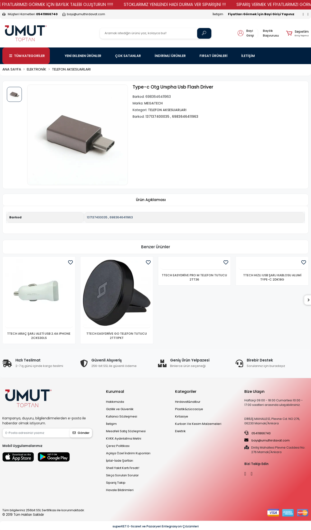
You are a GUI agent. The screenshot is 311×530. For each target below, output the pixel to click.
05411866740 (257, 433)
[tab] (151, 200)
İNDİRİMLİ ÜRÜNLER (170, 55)
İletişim (218, 14)
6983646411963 (121, 217)
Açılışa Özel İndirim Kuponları (128, 453)
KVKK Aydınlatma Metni (123, 438)
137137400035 (97, 217)
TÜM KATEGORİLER (27, 55)
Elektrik (180, 431)
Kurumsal (115, 391)
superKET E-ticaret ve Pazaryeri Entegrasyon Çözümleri (155, 526)
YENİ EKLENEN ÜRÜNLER (83, 55)
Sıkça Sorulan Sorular (122, 475)
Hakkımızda (115, 401)
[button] (297, 33)
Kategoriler (185, 391)
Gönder (81, 433)
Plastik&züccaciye (189, 409)
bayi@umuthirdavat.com (267, 440)
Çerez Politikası (118, 446)
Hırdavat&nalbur (187, 401)
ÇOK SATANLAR (128, 55)
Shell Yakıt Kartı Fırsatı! (122, 468)
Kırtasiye (181, 416)
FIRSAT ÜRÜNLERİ (213, 55)
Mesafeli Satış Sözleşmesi (126, 431)
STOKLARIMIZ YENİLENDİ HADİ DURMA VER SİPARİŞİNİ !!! (186, 4)
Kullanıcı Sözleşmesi (121, 416)
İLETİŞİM (248, 55)
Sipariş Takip (115, 482)
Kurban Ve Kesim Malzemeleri (198, 424)
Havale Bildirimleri (120, 490)
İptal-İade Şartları (119, 460)
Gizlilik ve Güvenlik (120, 409)
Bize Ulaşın (254, 391)
